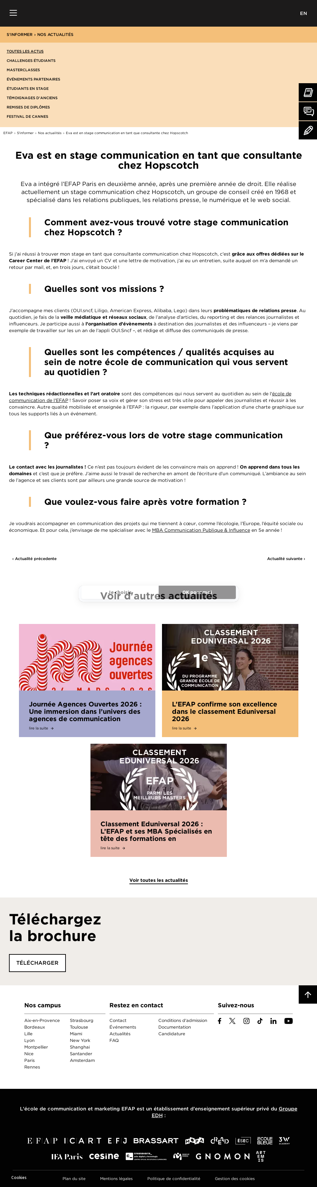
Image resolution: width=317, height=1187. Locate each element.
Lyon (29, 1040)
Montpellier (36, 1047)
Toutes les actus (25, 51)
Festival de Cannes (27, 116)
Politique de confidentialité (173, 1178)
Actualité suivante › (286, 558)
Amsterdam (82, 1060)
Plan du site (74, 1178)
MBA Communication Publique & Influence (201, 530)
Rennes (32, 1067)
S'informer (20, 34)
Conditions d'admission (182, 1020)
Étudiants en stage (28, 88)
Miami (76, 1033)
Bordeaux (34, 1027)
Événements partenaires (33, 79)
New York (80, 1040)
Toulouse (79, 1027)
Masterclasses (23, 70)
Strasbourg (81, 1020)
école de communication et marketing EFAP (79, 1109)
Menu (13, 13)
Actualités (119, 1033)
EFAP (158, 13)
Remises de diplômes (28, 107)
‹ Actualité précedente (34, 558)
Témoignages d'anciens (32, 98)
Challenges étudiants (31, 60)
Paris (29, 1060)
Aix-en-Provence (42, 1020)
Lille (28, 1033)
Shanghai (80, 1047)
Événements (122, 1027)
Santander (81, 1053)
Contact (117, 1020)
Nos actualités (55, 34)
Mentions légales (116, 1178)
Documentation (174, 1027)
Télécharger (37, 963)
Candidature (171, 1033)
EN (303, 13)
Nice (29, 1053)
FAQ (114, 1040)
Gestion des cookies (235, 1178)
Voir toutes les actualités (158, 880)
